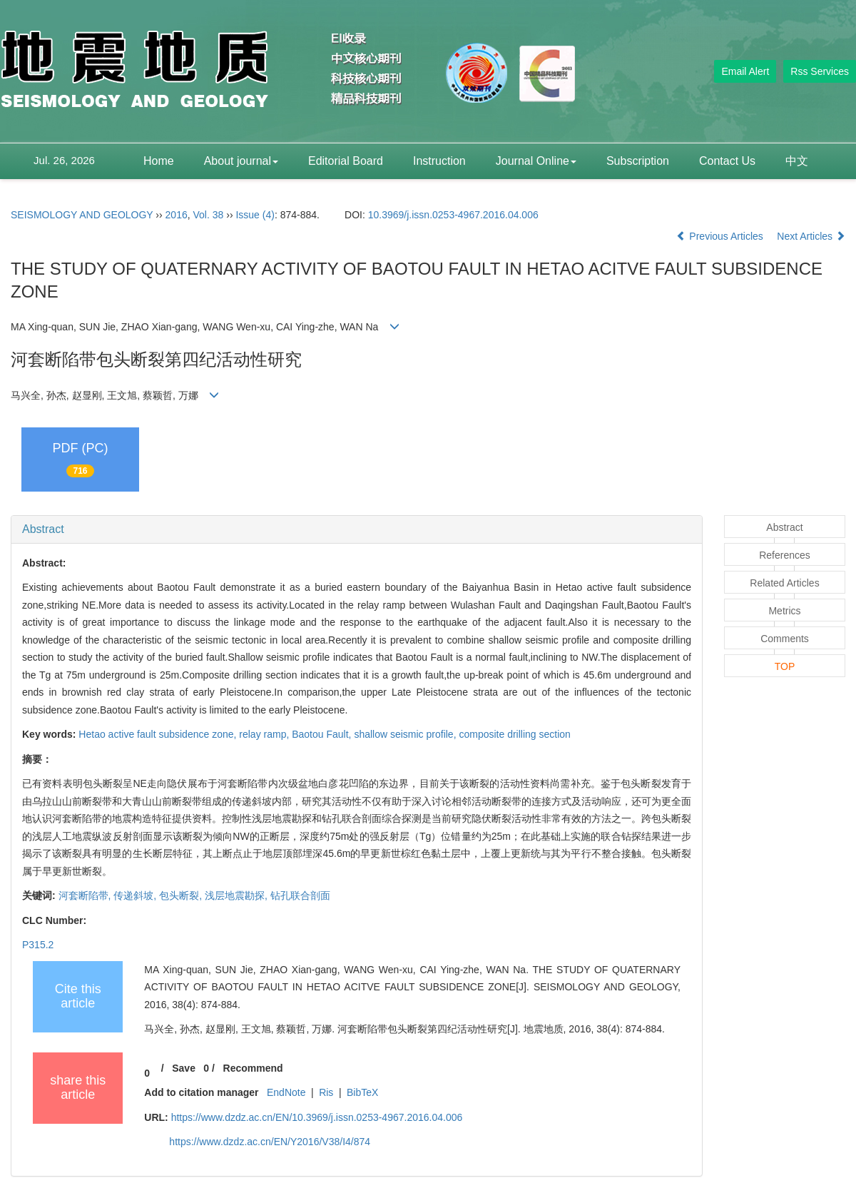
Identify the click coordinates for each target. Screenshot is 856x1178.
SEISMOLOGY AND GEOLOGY (82, 214)
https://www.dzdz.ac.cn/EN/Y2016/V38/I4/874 (269, 1141)
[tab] (356, 529)
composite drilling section (514, 734)
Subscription (637, 161)
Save (183, 1068)
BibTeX (362, 1092)
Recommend (253, 1068)
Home (158, 161)
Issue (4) (254, 214)
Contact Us (727, 161)
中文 (796, 161)
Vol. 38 (208, 214)
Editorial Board (345, 161)
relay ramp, (265, 734)
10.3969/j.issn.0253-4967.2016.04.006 (453, 214)
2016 (176, 214)
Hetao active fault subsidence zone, (158, 734)
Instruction (439, 161)
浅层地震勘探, (237, 895)
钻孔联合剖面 (300, 895)
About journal (241, 161)
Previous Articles (720, 236)
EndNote (286, 1092)
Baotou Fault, (323, 734)
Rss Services (819, 71)
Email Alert (745, 71)
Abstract (43, 529)
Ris (326, 1092)
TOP (785, 666)
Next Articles (811, 236)
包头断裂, (182, 895)
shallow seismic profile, (406, 734)
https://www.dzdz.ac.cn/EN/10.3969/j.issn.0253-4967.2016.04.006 (317, 1117)
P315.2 (38, 944)
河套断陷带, (86, 895)
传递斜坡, (136, 895)
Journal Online (536, 161)
